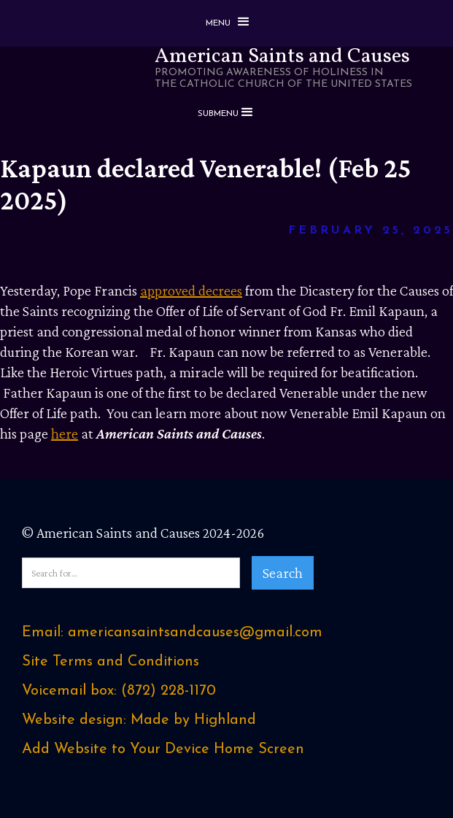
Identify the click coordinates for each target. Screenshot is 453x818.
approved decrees (191, 290)
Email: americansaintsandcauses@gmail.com (172, 632)
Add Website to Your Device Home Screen (163, 749)
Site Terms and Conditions (110, 662)
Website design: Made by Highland (139, 720)
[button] (227, 23)
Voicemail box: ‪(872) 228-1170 (119, 691)
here (64, 433)
